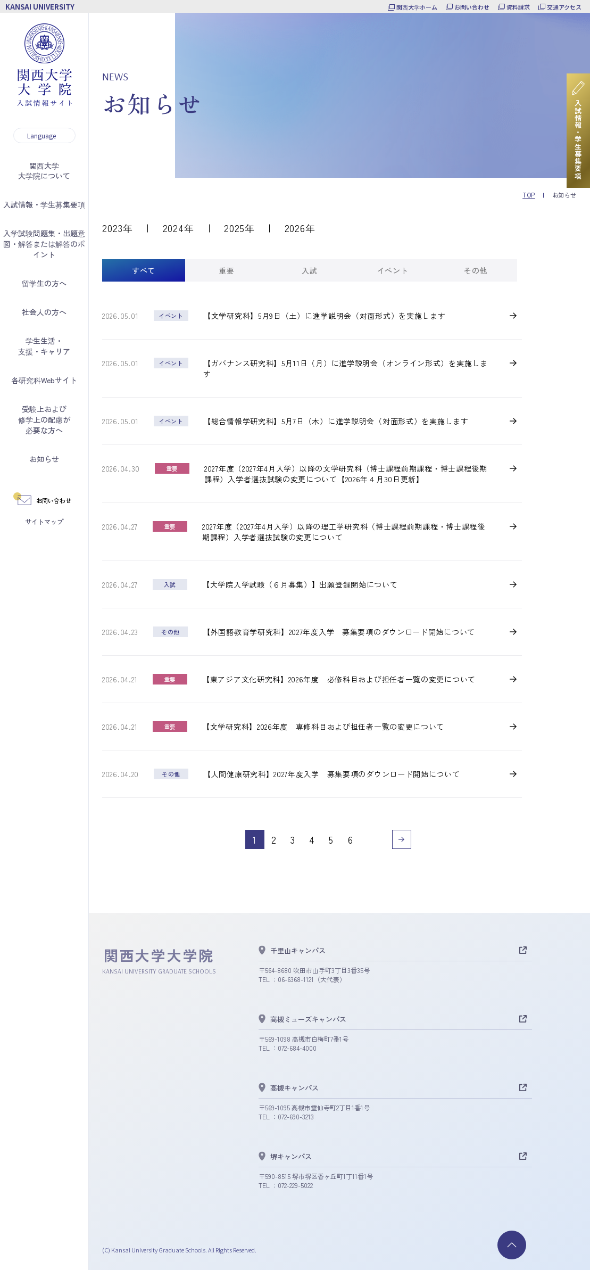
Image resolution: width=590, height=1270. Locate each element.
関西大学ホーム (416, 7)
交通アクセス (564, 7)
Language (41, 135)
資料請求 (518, 7)
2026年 (300, 228)
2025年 (239, 228)
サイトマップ (44, 521)
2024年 (179, 228)
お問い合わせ (471, 7)
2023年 (117, 228)
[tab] (143, 270)
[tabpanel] (312, 579)
